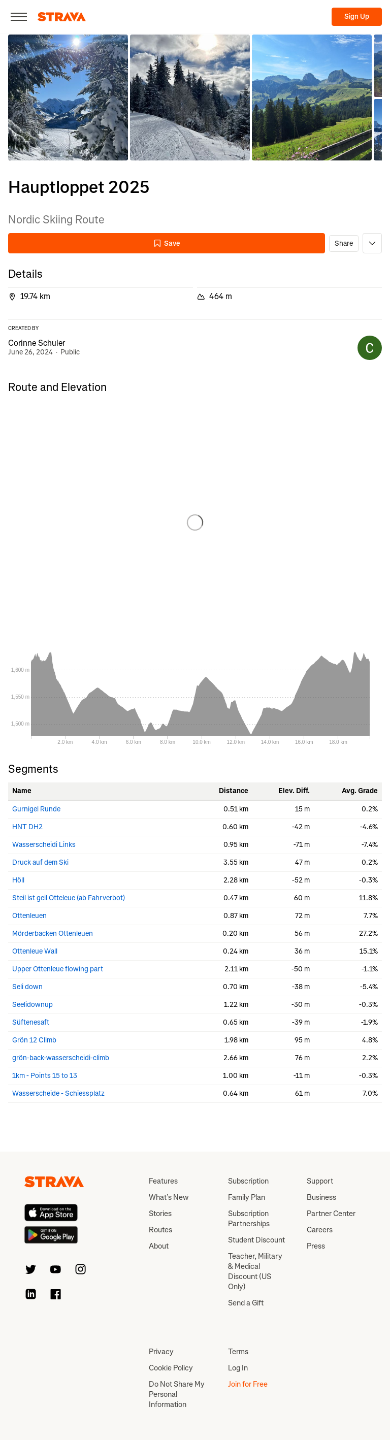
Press (316, 1246)
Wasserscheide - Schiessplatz (58, 1093)
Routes (160, 1230)
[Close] (18, 17)
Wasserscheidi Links (44, 844)
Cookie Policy (171, 1368)
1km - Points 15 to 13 (44, 1076)
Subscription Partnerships (249, 1218)
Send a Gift (246, 1303)
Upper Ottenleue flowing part (57, 969)
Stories (160, 1213)
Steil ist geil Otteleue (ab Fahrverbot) (68, 898)
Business (321, 1197)
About (159, 1246)
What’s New (168, 1197)
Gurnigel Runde (36, 809)
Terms (238, 1352)
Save (166, 243)
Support (320, 1181)
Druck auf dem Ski (40, 862)
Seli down (27, 987)
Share (344, 243)
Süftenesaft (30, 1022)
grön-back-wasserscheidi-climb (60, 1058)
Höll (18, 880)
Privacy (161, 1352)
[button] (68, 97)
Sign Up (356, 16)
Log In (238, 1368)
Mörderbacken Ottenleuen (52, 933)
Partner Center (331, 1213)
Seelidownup (32, 1004)
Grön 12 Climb (34, 1040)
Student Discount (256, 1240)
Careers (320, 1230)
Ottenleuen (29, 916)
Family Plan (246, 1197)
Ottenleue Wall (34, 951)
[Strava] (62, 17)
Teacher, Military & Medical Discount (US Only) (255, 1271)
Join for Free (248, 1384)
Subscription (248, 1181)
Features (163, 1181)
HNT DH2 (27, 827)
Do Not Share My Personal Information (177, 1394)
